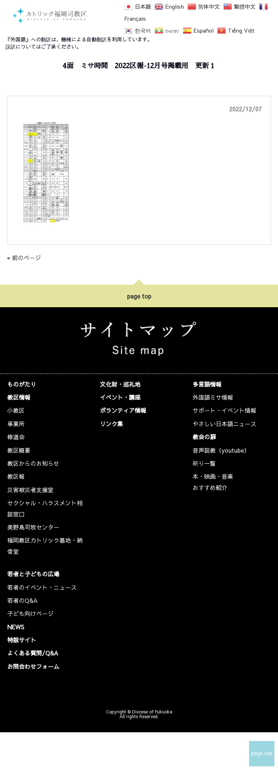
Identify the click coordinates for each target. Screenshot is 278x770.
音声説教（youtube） (221, 450)
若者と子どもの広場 (33, 574)
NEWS (15, 627)
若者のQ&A (22, 600)
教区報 (16, 476)
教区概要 (18, 450)
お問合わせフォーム (33, 666)
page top (139, 296)
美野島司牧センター (33, 527)
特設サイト (21, 640)
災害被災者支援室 (30, 490)
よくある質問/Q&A (32, 653)
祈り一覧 (204, 463)
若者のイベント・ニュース (42, 587)
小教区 (16, 410)
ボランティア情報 (123, 410)
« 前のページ (24, 258)
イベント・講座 (120, 397)
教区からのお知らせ (33, 463)
